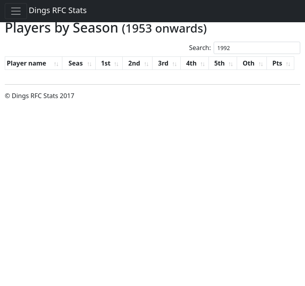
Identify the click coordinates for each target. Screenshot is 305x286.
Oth (249, 63)
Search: (244, 48)
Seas (75, 63)
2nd (134, 63)
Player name (26, 63)
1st (105, 63)
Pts (277, 63)
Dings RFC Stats (58, 10)
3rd (163, 63)
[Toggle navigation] (16, 11)
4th (191, 63)
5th (219, 63)
